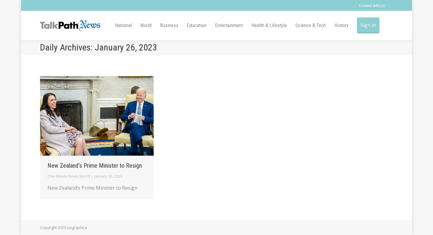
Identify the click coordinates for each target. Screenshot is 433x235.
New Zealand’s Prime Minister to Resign (95, 165)
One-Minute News (63, 176)
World (84, 176)
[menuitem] (123, 25)
